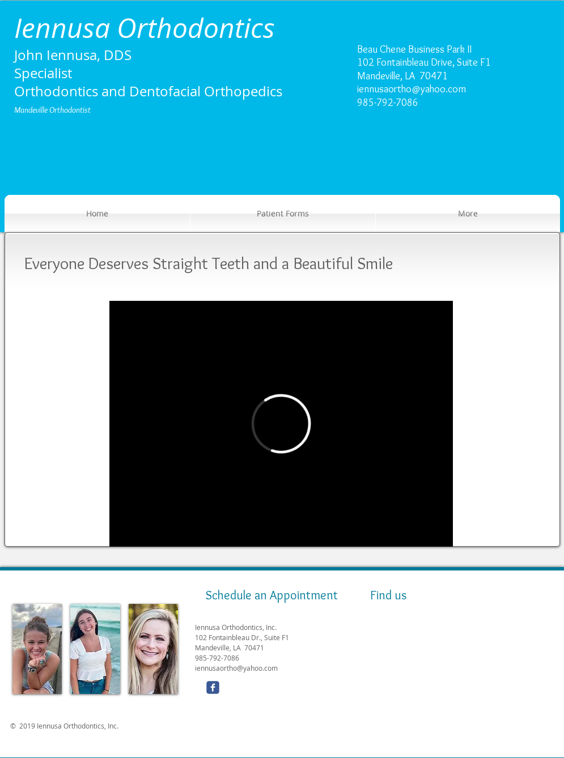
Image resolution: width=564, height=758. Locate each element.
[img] (37, 649)
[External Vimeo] (281, 424)
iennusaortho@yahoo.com (411, 89)
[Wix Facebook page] (212, 687)
